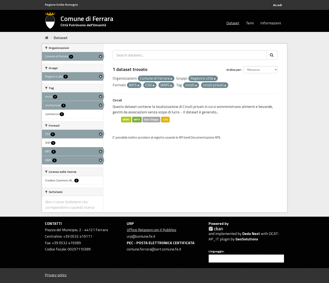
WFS (137, 119)
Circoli (117, 100)
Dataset (232, 23)
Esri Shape (151, 119)
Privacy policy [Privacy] (56, 275)
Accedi (277, 5)
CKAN (216, 229)
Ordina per (233, 69)
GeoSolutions (246, 239)
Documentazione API (205, 137)
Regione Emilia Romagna (61, 4)
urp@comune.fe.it (141, 236)
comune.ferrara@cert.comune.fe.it (154, 249)
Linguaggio (216, 251)
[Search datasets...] (189, 55)
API (181, 137)
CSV (165, 119)
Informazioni (270, 23)
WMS (126, 119)
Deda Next (251, 233)
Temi (250, 23)
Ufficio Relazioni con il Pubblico (151, 230)
